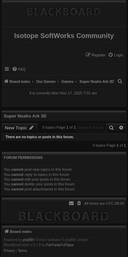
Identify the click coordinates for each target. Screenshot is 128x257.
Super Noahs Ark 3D (25, 115)
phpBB (28, 240)
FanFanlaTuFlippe (60, 245)
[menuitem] (115, 55)
